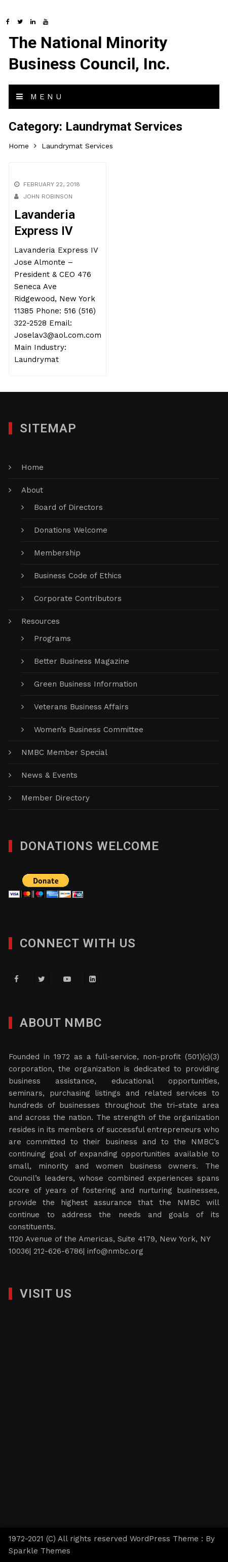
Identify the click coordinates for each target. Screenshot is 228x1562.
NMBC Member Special (64, 752)
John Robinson (47, 196)
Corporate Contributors (78, 598)
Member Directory (55, 798)
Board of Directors (68, 507)
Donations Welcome (70, 530)
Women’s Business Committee (88, 729)
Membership (57, 552)
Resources (40, 621)
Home (32, 467)
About (32, 490)
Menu (40, 96)
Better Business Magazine (81, 661)
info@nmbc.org (115, 1251)
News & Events (49, 775)
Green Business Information (85, 684)
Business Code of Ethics (78, 575)
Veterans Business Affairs (81, 706)
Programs (52, 638)
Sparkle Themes (39, 1550)
